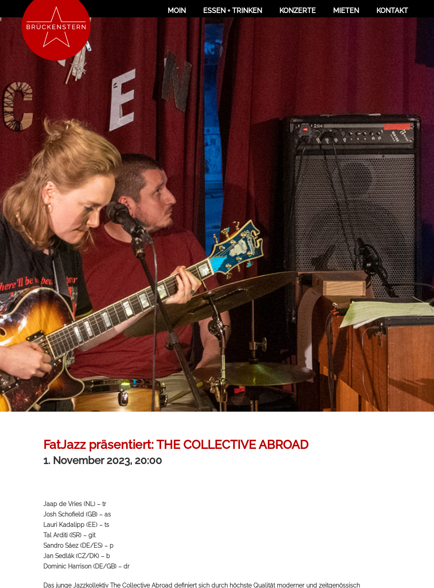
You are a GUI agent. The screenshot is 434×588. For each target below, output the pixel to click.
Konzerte (297, 10)
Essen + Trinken (232, 10)
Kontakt (392, 10)
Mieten (346, 10)
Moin (177, 10)
